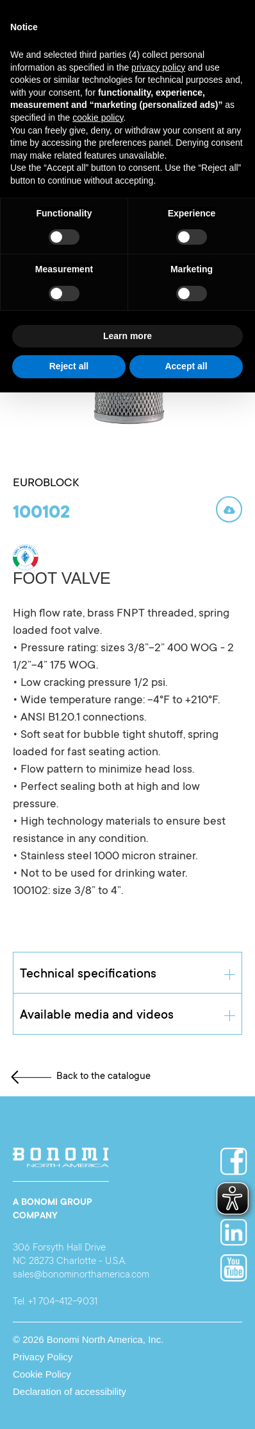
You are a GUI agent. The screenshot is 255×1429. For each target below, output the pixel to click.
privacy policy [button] (158, 67)
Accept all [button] (186, 366)
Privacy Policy (42, 1356)
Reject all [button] (68, 366)
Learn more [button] (127, 336)
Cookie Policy (42, 1374)
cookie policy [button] (97, 117)
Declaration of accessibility (69, 1391)
